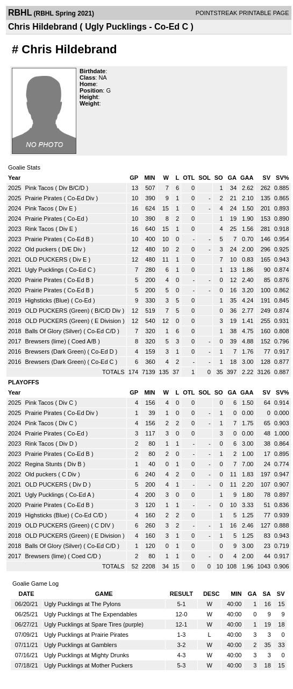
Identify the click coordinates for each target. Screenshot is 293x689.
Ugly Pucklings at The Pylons (82, 604)
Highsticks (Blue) (47, 300)
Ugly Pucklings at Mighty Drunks (86, 655)
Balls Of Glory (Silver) (53, 331)
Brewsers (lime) (45, 341)
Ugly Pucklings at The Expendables (90, 614)
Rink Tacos (39, 229)
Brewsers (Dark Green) (55, 351)
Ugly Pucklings (44, 269)
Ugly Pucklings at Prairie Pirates (86, 634)
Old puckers (40, 249)
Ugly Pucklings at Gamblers (80, 645)
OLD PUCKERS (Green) (57, 310)
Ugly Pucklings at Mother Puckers (88, 665)
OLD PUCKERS (46, 259)
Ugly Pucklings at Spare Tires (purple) (94, 624)
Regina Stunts (43, 464)
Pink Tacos (39, 188)
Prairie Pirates (43, 198)
